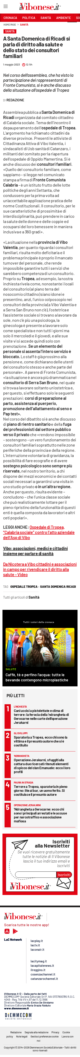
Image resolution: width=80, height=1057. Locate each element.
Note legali (21, 1036)
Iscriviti (64, 874)
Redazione (15, 1032)
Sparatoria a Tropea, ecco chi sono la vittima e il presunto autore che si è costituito (40, 741)
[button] (72, 27)
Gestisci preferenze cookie (45, 1036)
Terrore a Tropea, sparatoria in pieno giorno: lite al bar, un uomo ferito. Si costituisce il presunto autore (40, 790)
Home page (10, 24)
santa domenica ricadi (58, 586)
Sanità (24, 24)
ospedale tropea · (24, 586)
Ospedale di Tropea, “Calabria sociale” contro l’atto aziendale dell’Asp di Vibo (39, 532)
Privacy (55, 1032)
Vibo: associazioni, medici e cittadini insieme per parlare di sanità (35, 551)
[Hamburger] (5, 7)
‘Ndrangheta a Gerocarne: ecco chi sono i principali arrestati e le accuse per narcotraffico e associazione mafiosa (40, 815)
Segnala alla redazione (36, 1032)
